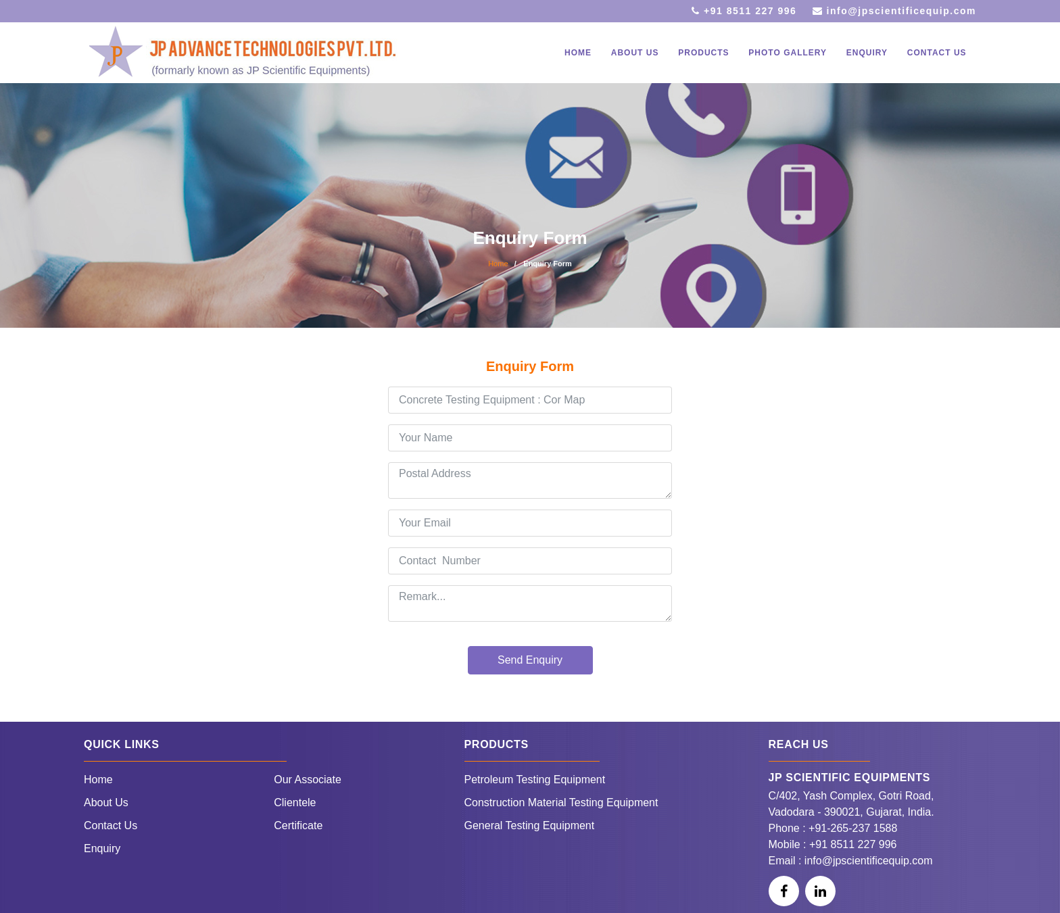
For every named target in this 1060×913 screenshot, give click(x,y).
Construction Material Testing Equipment (561, 802)
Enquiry (867, 52)
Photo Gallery (787, 52)
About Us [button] (635, 52)
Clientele (295, 802)
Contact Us (937, 52)
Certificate (298, 825)
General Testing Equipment (529, 825)
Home (578, 52)
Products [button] (703, 52)
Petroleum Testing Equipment (535, 779)
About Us (106, 802)
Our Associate (307, 779)
